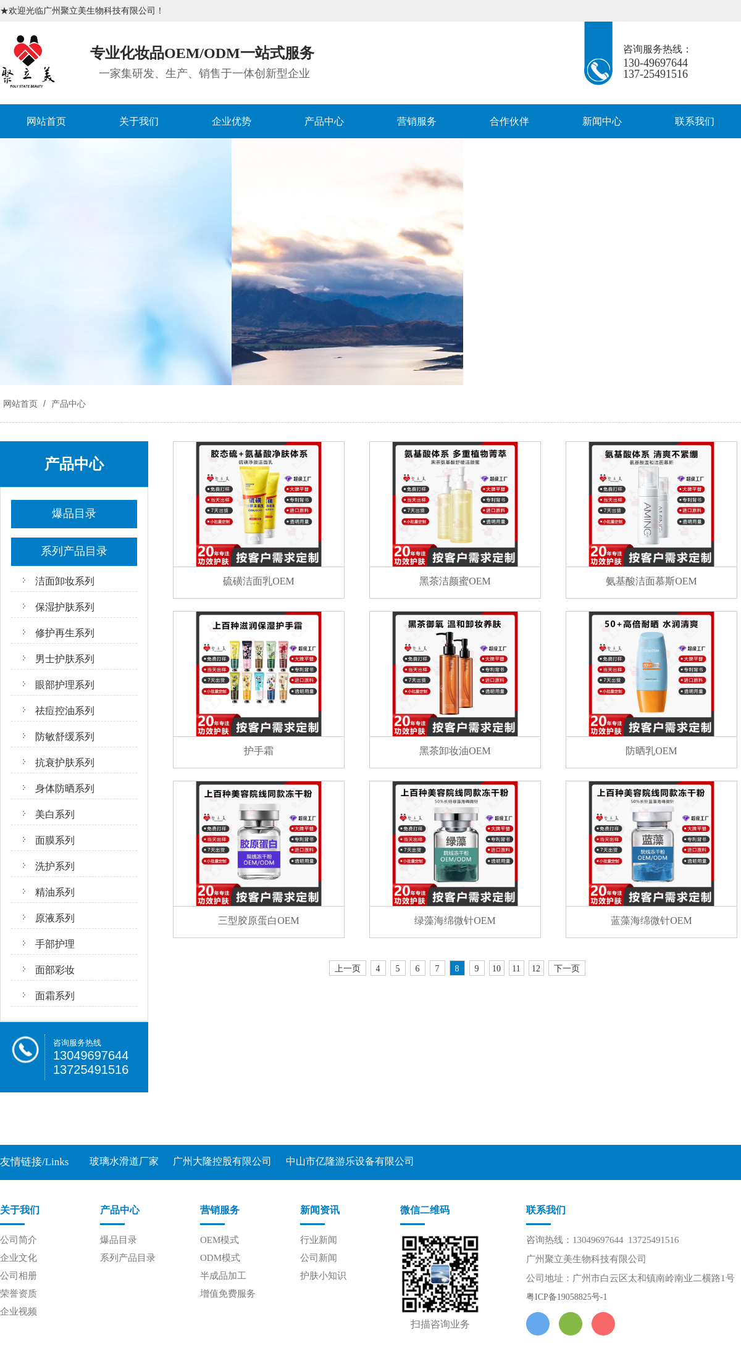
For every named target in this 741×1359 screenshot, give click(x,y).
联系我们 (694, 121)
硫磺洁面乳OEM (259, 581)
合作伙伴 (509, 121)
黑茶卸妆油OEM (455, 751)
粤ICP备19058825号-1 (566, 1297)
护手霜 (259, 751)
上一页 (348, 968)
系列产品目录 (128, 1258)
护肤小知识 (323, 1276)
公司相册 (18, 1276)
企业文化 (18, 1258)
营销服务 (417, 121)
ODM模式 (220, 1258)
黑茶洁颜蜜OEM (455, 581)
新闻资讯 (320, 1210)
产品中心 (324, 121)
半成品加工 (223, 1276)
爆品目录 (118, 1240)
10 (496, 968)
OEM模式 (219, 1240)
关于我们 (139, 121)
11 (516, 968)
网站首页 (46, 121)
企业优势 (231, 121)
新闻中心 (602, 121)
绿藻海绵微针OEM (455, 920)
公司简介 (18, 1240)
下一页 (567, 968)
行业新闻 (318, 1240)
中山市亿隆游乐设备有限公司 (350, 1161)
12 (536, 968)
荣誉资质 (18, 1294)
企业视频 (18, 1311)
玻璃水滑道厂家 (124, 1161)
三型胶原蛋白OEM (258, 920)
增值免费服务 (228, 1294)
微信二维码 (425, 1210)
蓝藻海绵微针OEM (651, 920)
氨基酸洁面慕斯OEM (651, 581)
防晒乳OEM (651, 751)
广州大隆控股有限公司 (222, 1161)
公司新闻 (318, 1258)
